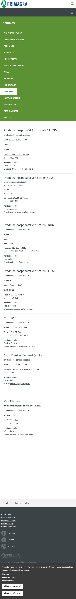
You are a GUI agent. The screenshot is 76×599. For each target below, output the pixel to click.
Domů (5, 503)
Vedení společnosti (14, 39)
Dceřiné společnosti (8, 527)
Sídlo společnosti (13, 33)
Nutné (6, 577)
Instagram (8, 546)
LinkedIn (7, 539)
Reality (7, 117)
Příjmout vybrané (12, 589)
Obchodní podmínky (8, 520)
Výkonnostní (9, 583)
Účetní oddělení (12, 98)
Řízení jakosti (11, 111)
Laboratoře (10, 85)
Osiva (6, 72)
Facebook (8, 533)
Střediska (9, 46)
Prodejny (8, 91)
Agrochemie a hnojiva (15, 65)
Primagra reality (7, 523)
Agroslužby (10, 104)
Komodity (9, 52)
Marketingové (10, 580)
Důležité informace (8, 517)
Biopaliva (8, 78)
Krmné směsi (10, 59)
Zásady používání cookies (19, 572)
